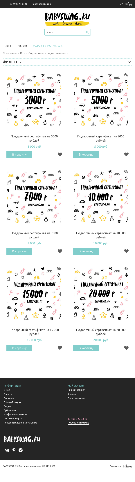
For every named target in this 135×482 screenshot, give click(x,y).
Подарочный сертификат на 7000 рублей (34, 235)
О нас (7, 390)
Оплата (8, 394)
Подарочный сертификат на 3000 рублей (34, 138)
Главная (7, 45)
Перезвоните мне (78, 422)
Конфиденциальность (15, 414)
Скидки (7, 406)
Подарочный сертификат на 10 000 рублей (100, 235)
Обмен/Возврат (12, 402)
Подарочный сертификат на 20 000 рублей (100, 332)
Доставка (9, 398)
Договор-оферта (13, 418)
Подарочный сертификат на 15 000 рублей (34, 332)
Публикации (10, 410)
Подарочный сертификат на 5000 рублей (100, 138)
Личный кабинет (77, 390)
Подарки (22, 45)
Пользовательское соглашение (20, 422)
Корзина (72, 394)
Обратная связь (76, 398)
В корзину (19, 154)
